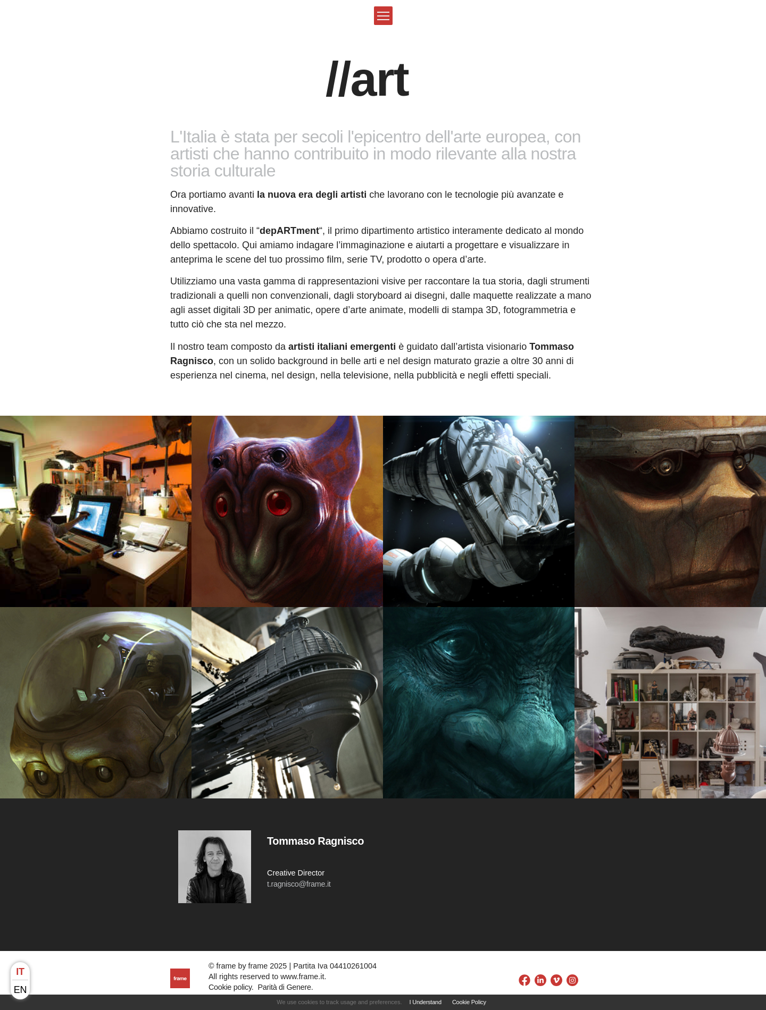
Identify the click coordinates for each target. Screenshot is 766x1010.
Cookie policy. (231, 987)
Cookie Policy (469, 1002)
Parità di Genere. (285, 987)
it (20, 971)
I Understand (426, 1002)
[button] (383, 15)
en (20, 989)
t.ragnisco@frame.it (299, 884)
